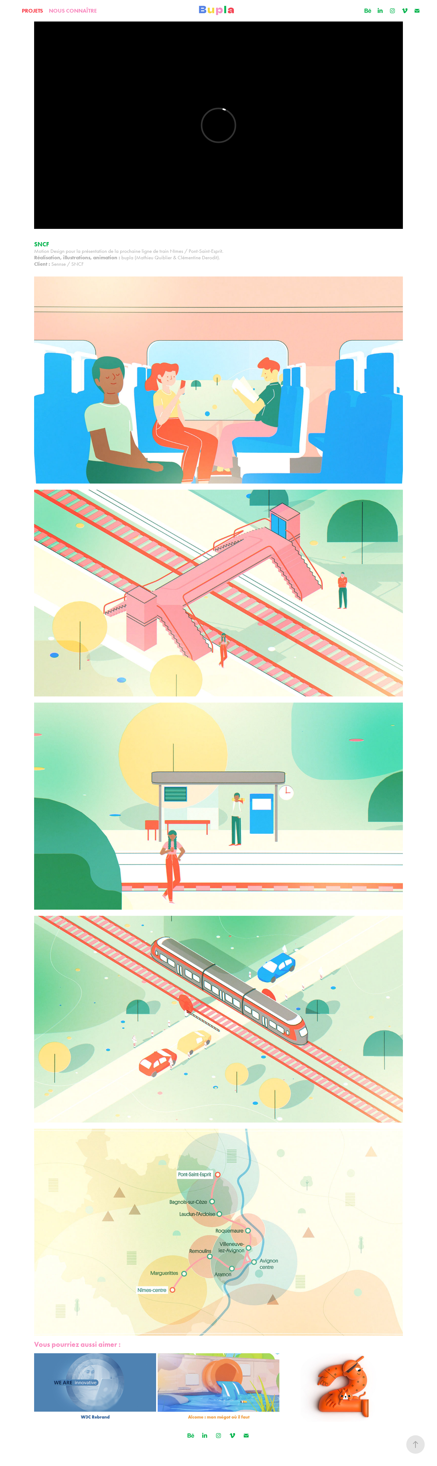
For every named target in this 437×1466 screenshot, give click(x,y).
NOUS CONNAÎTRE (73, 10)
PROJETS (32, 10)
